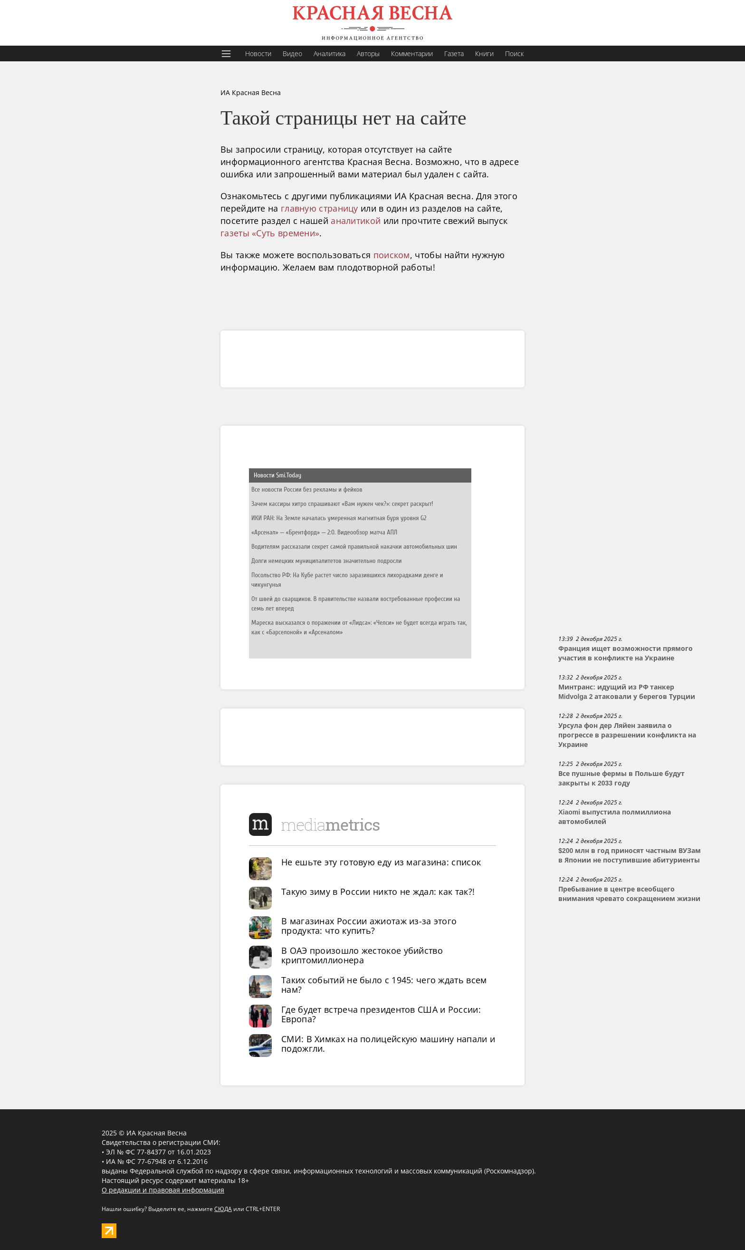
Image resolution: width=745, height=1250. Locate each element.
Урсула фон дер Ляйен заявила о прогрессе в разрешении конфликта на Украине (627, 735)
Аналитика (329, 53)
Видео (292, 53)
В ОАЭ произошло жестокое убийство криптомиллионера (362, 955)
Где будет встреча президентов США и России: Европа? (381, 1014)
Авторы (368, 53)
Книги (484, 53)
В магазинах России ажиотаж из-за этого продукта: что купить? (369, 925)
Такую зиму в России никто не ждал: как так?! (378, 891)
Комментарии (412, 53)
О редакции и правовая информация (163, 1189)
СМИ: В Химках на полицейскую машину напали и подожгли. (388, 1043)
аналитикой (356, 220)
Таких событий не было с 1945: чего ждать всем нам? (384, 984)
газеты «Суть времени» (269, 233)
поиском (391, 255)
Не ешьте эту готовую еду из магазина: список (381, 862)
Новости (258, 53)
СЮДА (223, 1209)
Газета (454, 53)
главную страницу (319, 208)
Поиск (514, 53)
